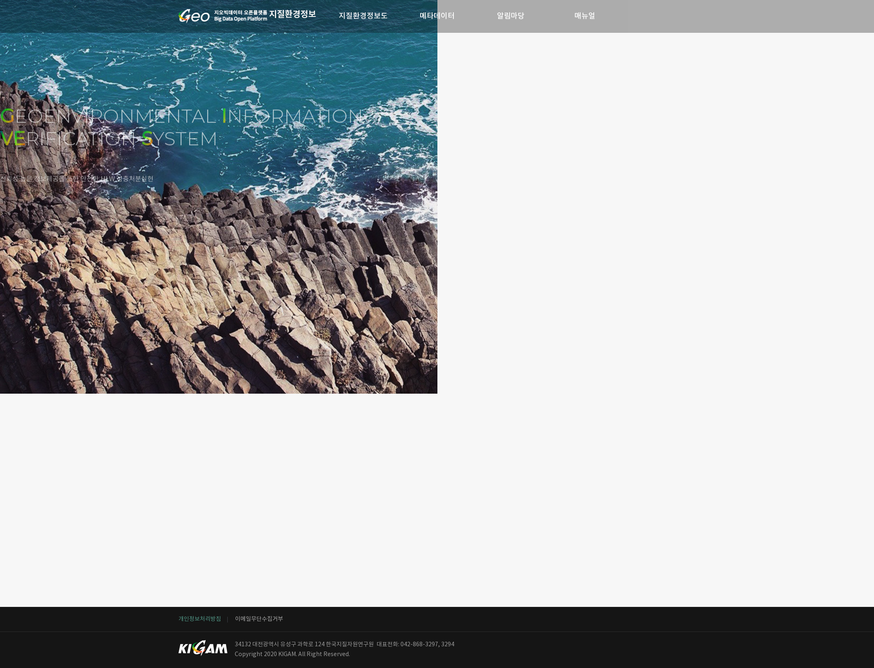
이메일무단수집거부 (259, 619)
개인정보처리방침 (199, 619)
